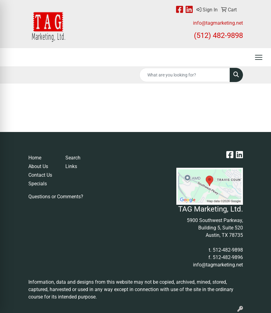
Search (72, 158)
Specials (37, 184)
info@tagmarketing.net (218, 23)
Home (34, 158)
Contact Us (40, 175)
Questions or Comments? (55, 197)
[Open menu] (259, 57)
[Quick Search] (184, 75)
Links (71, 166)
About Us (38, 166)
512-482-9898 (228, 250)
